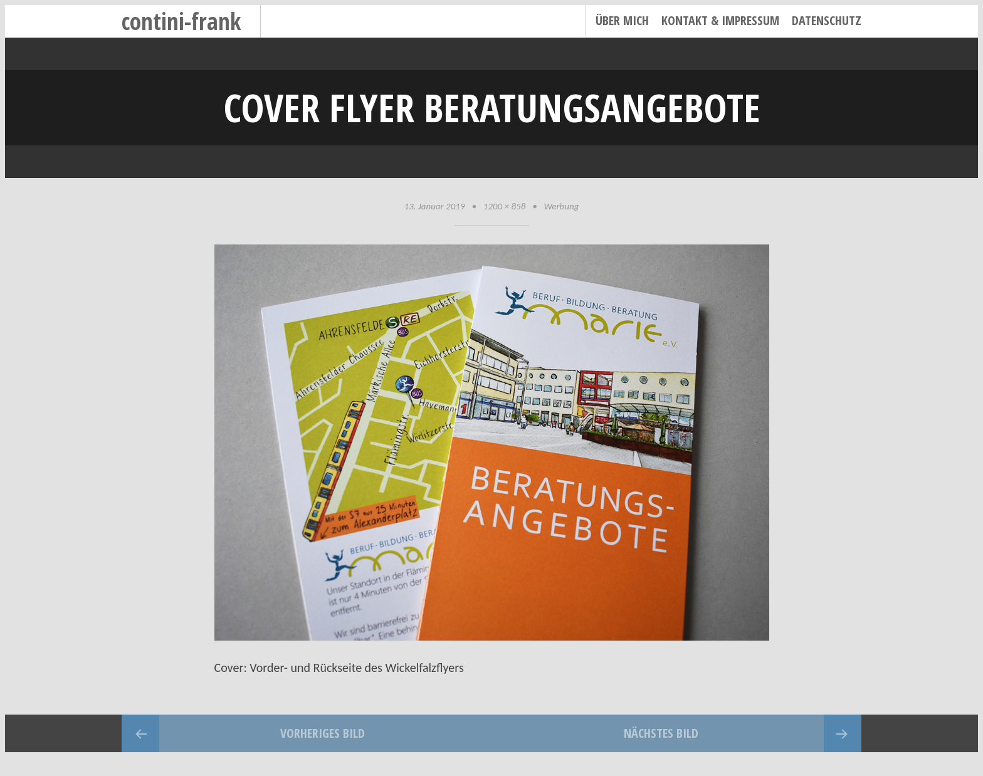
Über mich (622, 20)
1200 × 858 (504, 206)
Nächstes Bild (661, 733)
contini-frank (181, 21)
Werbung (561, 206)
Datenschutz (826, 20)
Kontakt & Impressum (720, 20)
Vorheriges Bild (322, 733)
